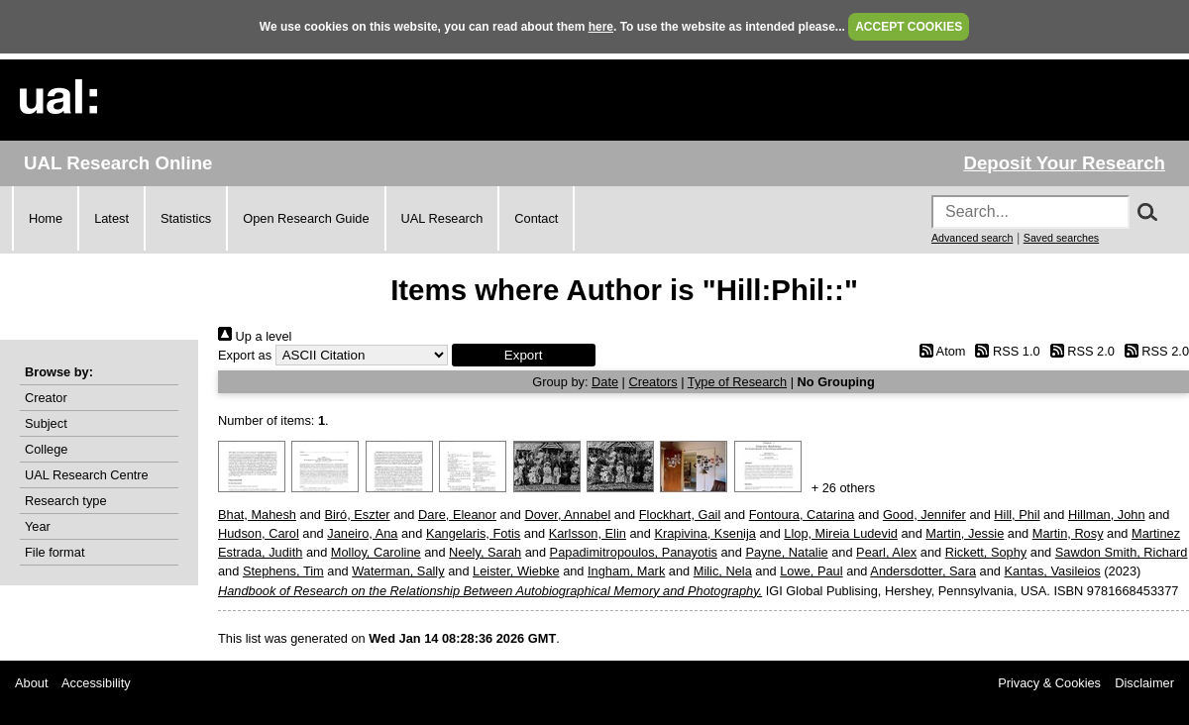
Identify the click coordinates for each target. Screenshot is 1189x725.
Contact (536, 218)
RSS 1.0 (1004, 351)
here (601, 27)
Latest (111, 218)
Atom (939, 351)
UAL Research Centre (87, 474)
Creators (653, 381)
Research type (66, 500)
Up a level (254, 336)
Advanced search (972, 238)
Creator (46, 397)
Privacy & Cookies (1049, 682)
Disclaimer (1144, 682)
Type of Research (737, 381)
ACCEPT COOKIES (908, 27)
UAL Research (442, 218)
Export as (244, 355)
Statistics (186, 218)
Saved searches (1061, 238)
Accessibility (96, 682)
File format (54, 552)
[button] (523, 355)
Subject (46, 423)
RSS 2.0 (1079, 351)
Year (38, 526)
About (31, 682)
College (46, 449)
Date (605, 381)
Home (45, 218)
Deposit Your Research (1064, 163)
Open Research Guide (306, 218)
